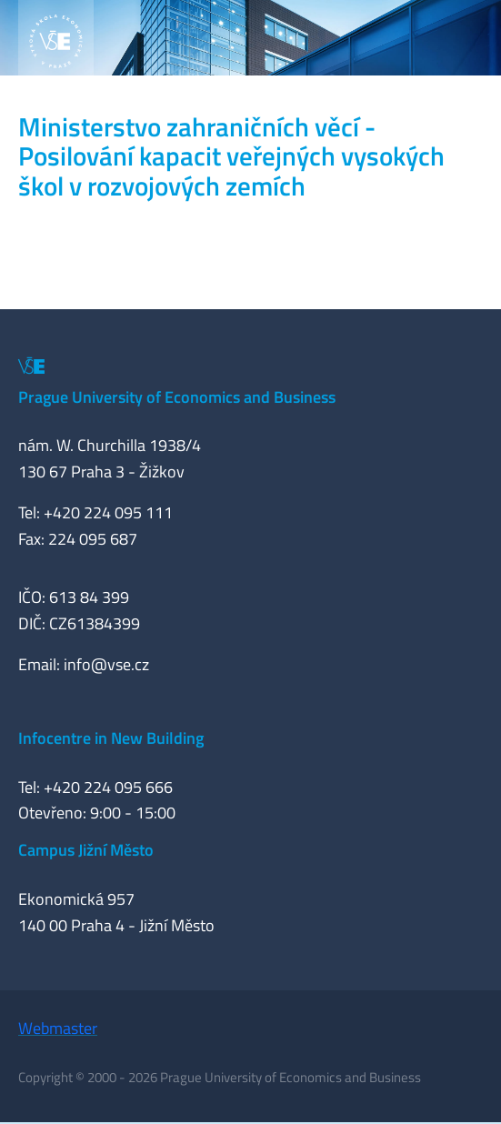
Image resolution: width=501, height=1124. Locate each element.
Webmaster (57, 1028)
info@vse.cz (106, 664)
